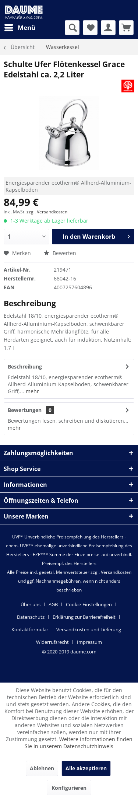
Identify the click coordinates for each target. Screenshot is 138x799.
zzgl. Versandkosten (46, 212)
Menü (19, 27)
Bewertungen (25, 410)
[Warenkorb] (126, 27)
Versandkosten (116, 572)
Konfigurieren (69, 787)
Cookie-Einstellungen (89, 604)
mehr (31, 391)
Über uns (30, 604)
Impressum (89, 642)
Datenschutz (31, 617)
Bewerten (60, 253)
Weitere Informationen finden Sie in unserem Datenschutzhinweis (78, 743)
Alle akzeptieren (86, 768)
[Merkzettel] (90, 27)
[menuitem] (19, 27)
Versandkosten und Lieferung (88, 629)
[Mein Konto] (108, 27)
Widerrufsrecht (52, 642)
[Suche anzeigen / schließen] (72, 27)
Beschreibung (25, 366)
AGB (53, 604)
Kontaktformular (29, 629)
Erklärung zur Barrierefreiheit (84, 617)
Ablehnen (42, 768)
